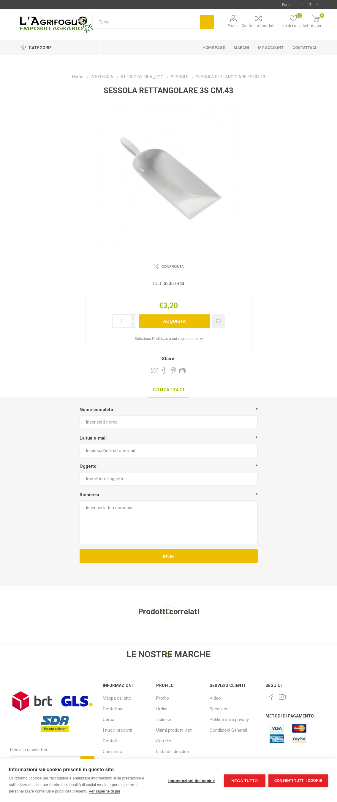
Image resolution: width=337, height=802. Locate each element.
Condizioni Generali (228, 730)
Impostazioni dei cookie (191, 781)
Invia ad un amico (182, 370)
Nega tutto (244, 781)
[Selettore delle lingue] (313, 4)
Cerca (207, 22)
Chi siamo (112, 751)
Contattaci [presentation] (168, 389)
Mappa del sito (117, 698)
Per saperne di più (104, 791)
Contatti (110, 741)
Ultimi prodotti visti (174, 730)
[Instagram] (282, 697)
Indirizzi (163, 719)
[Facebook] (271, 697)
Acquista (174, 321)
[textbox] (146, 22)
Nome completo (96, 409)
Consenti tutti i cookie (298, 781)
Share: (168, 358)
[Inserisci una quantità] (121, 321)
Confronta (173, 267)
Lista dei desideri (172, 751)
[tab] (168, 390)
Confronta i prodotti (259, 25)
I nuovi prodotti (117, 730)
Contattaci (113, 709)
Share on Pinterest (173, 370)
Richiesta (89, 494)
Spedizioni (220, 709)
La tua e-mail (93, 438)
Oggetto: (89, 466)
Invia (168, 556)
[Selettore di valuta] (292, 4)
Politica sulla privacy (229, 719)
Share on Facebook (164, 370)
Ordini (161, 709)
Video (215, 698)
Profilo (233, 25)
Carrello (163, 741)
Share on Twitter (154, 370)
